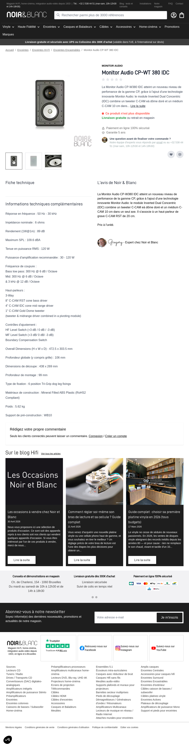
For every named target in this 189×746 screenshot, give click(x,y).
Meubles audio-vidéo (107, 681)
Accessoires (58, 703)
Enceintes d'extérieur (153, 685)
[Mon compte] (174, 15)
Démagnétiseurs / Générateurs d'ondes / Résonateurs (113, 701)
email (159, 142)
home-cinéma (28, 3)
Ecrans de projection (62, 685)
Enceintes (22, 50)
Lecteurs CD (13, 670)
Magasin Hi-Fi (13, 3)
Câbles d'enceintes (62, 699)
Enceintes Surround (152, 677)
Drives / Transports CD (19, 677)
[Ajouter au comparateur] (180, 154)
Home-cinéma (14, 710)
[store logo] (27, 14)
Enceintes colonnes (17, 703)
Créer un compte (116, 436)
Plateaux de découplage (154, 703)
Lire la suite (137, 106)
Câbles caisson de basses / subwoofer (156, 690)
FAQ (170, 3)
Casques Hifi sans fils (108, 677)
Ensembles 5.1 (104, 666)
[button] (143, 79)
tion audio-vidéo (50, 3)
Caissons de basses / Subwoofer (24, 706)
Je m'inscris (169, 617)
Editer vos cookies (129, 727)
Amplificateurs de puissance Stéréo (26, 692)
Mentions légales (13, 727)
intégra (39, 3)
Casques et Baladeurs (63, 706)
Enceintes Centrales (152, 670)
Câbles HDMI (58, 696)
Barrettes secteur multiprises (112, 692)
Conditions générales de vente (39, 727)
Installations (145, 3)
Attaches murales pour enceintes (114, 717)
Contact (179, 3)
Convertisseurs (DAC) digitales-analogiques (24, 683)
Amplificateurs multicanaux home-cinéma (70, 672)
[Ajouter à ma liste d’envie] (171, 154)
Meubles (56, 710)
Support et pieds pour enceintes (159, 710)
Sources (11, 666)
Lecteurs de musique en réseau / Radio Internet (114, 712)
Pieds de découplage (108, 696)
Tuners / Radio (14, 674)
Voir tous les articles (51, 453)
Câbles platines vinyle (153, 696)
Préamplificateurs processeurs (68, 666)
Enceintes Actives (151, 699)
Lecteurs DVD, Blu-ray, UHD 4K (69, 677)
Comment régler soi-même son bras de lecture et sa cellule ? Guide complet (94, 517)
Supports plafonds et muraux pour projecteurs (115, 687)
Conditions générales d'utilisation (73, 727)
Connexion (96, 436)
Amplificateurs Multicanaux (111, 706)
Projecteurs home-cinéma (65, 681)
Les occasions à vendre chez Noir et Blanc (34, 514)
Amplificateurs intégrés (19, 688)
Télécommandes (60, 688)
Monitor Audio (112, 65)
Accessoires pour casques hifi (158, 674)
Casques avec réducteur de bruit (114, 674)
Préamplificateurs (16, 696)
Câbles (55, 692)
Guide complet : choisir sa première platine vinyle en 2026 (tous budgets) (154, 517)
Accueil (9, 50)
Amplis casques (150, 666)
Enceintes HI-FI (41, 50)
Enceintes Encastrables (66, 50)
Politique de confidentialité (104, 727)
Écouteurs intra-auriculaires (111, 670)
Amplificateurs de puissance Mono (160, 706)
